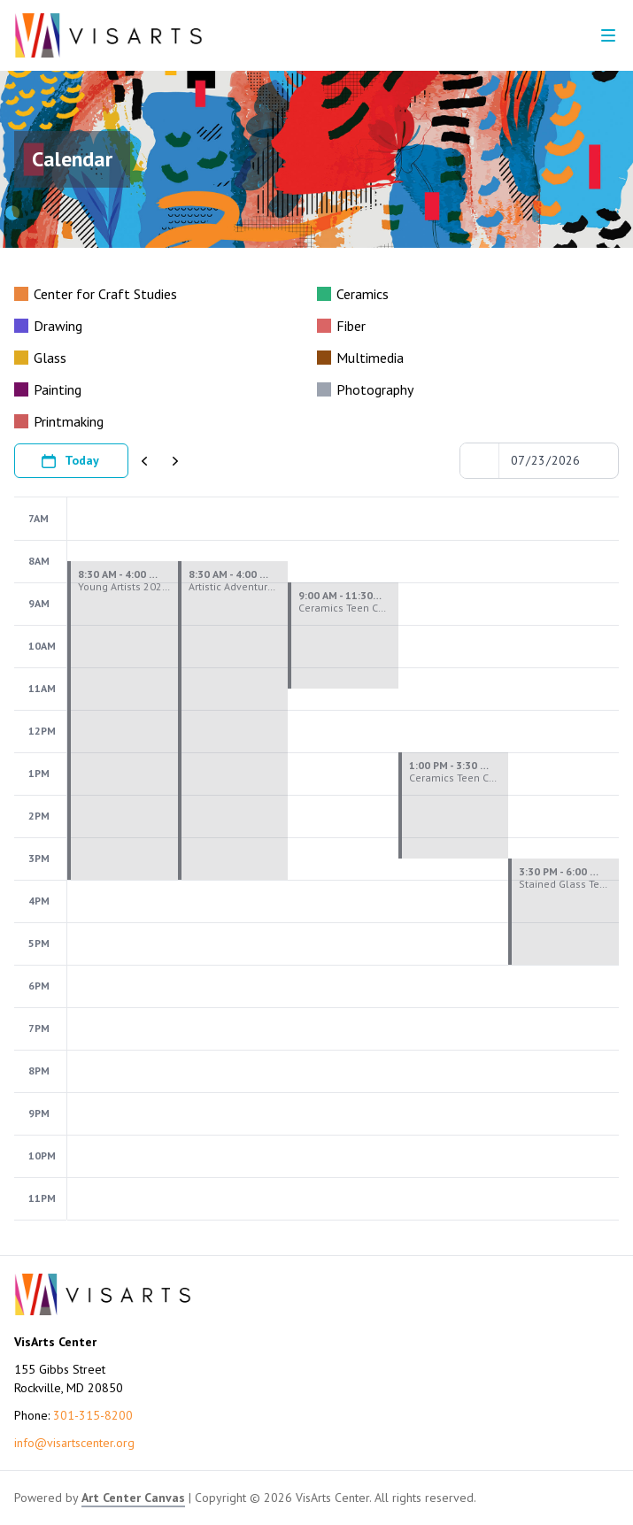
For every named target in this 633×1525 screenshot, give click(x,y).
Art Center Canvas (133, 1498)
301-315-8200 (93, 1415)
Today (69, 461)
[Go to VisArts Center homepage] (108, 35)
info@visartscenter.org (74, 1443)
